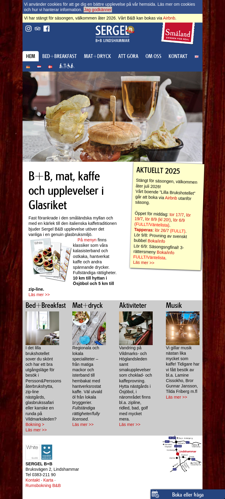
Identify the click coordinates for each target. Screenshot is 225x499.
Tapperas (143, 229)
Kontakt (33, 480)
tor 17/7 (177, 214)
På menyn (87, 239)
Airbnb (169, 18)
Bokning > (35, 424)
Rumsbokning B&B (43, 485)
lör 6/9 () (159, 223)
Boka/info (156, 241)
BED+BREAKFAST (59, 56)
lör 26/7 (162, 230)
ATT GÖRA (128, 56)
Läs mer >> (39, 294)
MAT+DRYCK (97, 56)
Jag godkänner (98, 9)
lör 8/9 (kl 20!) (158, 219)
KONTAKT (178, 56)
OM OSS (153, 56)
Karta (48, 480)
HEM (30, 56)
